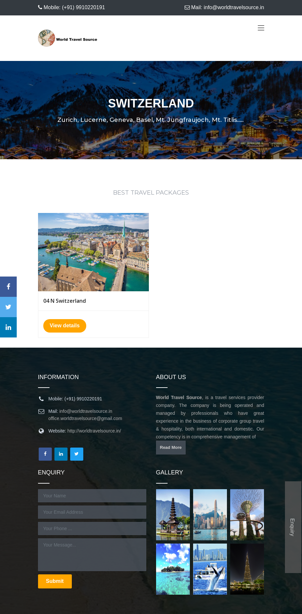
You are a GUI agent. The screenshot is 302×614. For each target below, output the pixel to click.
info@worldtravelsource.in (85, 411)
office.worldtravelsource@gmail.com (85, 418)
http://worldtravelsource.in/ (94, 430)
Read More (171, 447)
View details (65, 325)
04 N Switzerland (64, 300)
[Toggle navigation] (261, 29)
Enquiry (292, 527)
